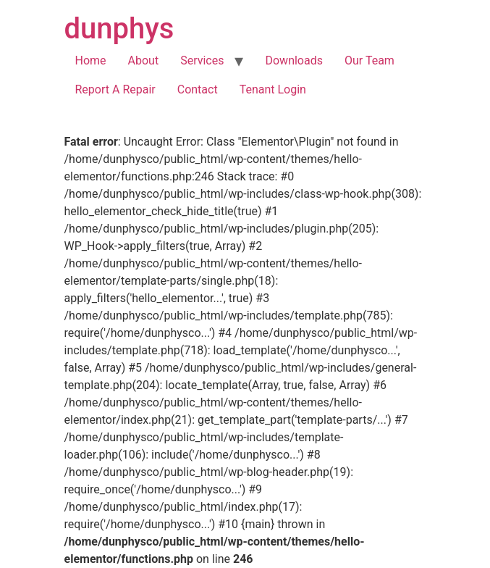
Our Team (369, 60)
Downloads (293, 60)
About (143, 60)
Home (90, 60)
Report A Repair (115, 89)
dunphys (119, 29)
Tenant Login (273, 89)
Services (202, 60)
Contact (197, 89)
